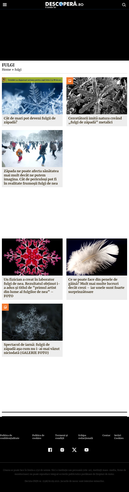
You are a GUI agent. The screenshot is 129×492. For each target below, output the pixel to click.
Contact (106, 435)
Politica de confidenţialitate (9, 437)
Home (6, 69)
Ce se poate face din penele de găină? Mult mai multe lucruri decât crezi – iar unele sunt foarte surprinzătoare (96, 285)
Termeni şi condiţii (61, 437)
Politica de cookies (38, 437)
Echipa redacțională (85, 437)
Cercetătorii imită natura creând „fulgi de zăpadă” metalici (95, 120)
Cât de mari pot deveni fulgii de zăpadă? (30, 120)
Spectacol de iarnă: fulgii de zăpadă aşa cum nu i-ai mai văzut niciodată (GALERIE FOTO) (31, 348)
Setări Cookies (118, 437)
